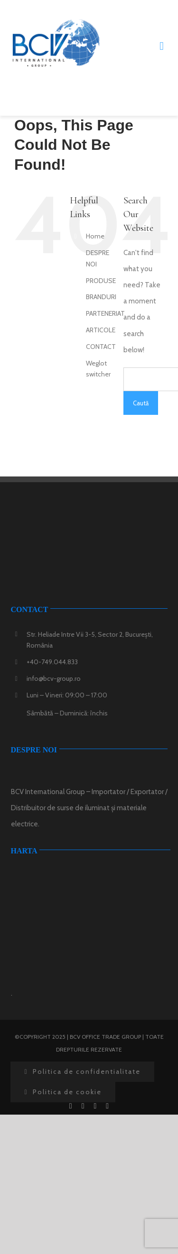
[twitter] (83, 1106)
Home (95, 236)
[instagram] (107, 1106)
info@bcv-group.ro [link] (54, 678)
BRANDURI (101, 297)
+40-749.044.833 (52, 662)
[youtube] (95, 1106)
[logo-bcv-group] (56, 22)
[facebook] (70, 1106)
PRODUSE (101, 280)
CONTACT (101, 346)
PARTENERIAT (105, 313)
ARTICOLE (100, 330)
